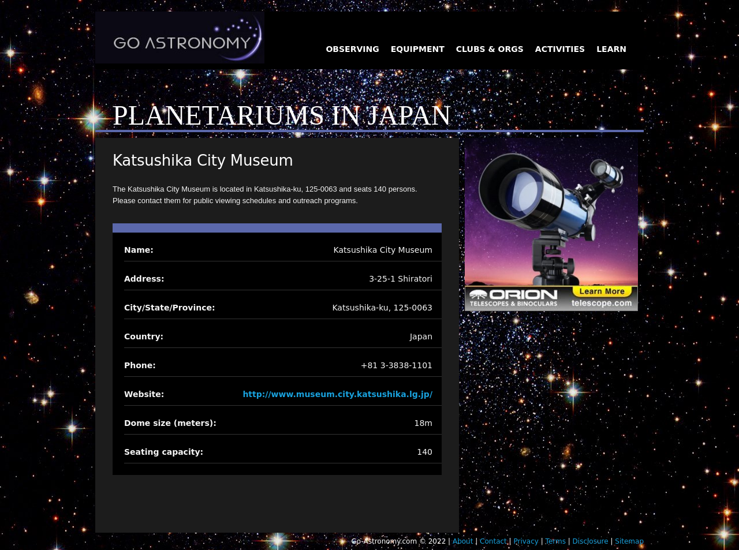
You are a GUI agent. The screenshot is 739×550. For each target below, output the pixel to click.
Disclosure (591, 541)
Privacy (525, 541)
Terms (556, 541)
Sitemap (629, 541)
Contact (493, 541)
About (463, 541)
